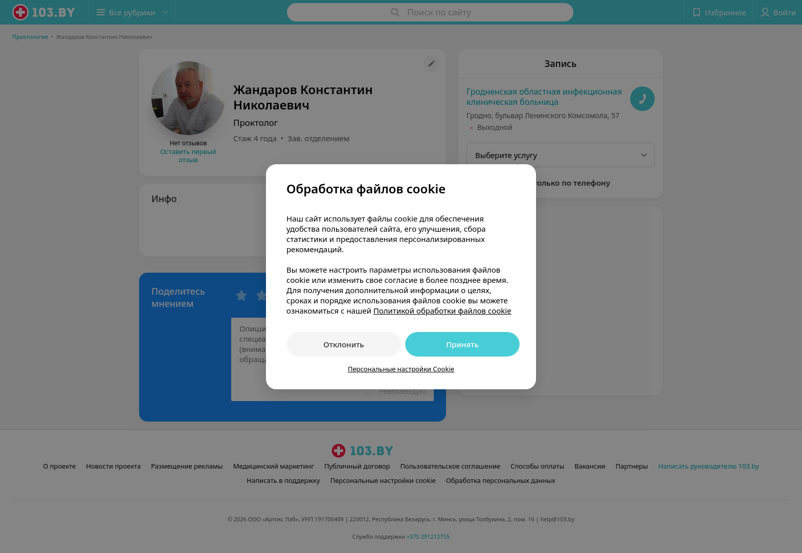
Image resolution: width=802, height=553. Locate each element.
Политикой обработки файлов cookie (442, 310)
